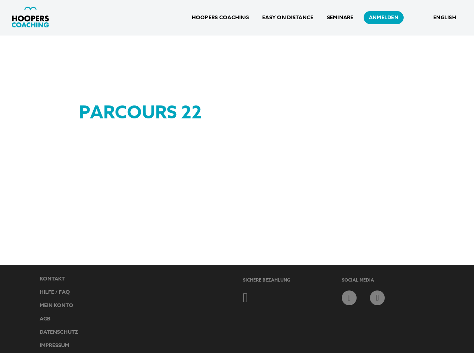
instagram (377, 297)
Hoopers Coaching (220, 17)
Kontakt (52, 279)
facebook (349, 297)
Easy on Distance (287, 17)
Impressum (54, 345)
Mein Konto (56, 305)
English (444, 17)
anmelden (383, 17)
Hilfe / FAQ (55, 292)
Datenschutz (59, 332)
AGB (45, 319)
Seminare (340, 17)
